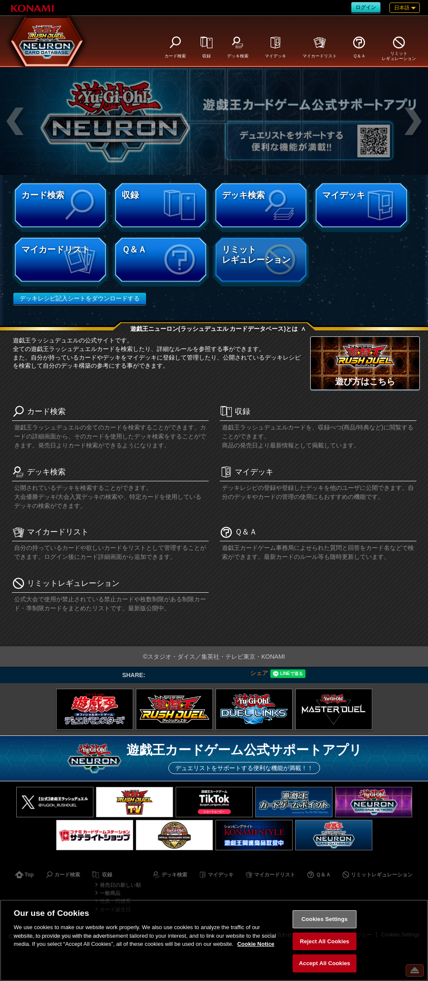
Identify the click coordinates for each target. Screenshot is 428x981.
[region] (214, 940)
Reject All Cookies (324, 941)
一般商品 (110, 893)
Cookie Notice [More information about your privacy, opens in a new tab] (256, 944)
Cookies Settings (325, 919)
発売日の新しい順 (120, 885)
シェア (259, 672)
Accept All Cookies (324, 963)
